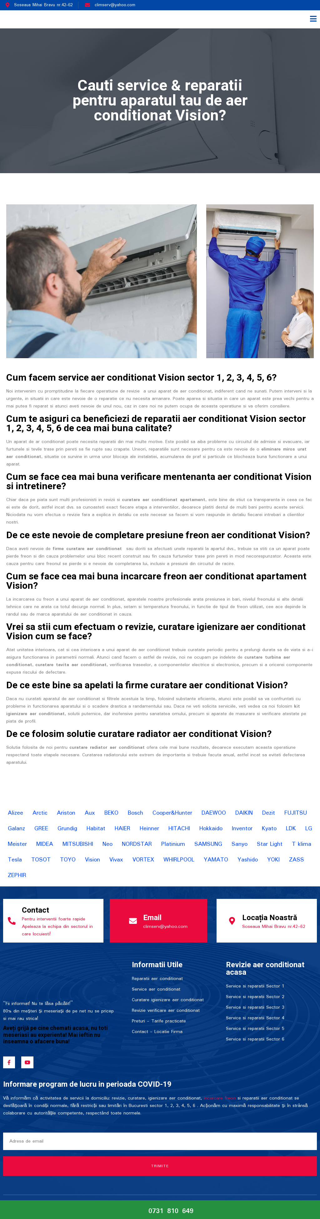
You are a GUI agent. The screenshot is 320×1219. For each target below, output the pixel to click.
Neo (107, 844)
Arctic (40, 813)
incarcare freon (220, 1098)
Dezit (268, 813)
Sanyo (240, 844)
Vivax (116, 860)
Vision (92, 860)
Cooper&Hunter (172, 813)
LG (308, 828)
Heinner (149, 828)
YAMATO (216, 860)
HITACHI (179, 828)
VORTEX (143, 860)
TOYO (68, 860)
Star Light (269, 844)
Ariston (66, 813)
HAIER (122, 828)
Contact (35, 910)
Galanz (16, 828)
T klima (301, 844)
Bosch (135, 813)
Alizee (15, 813)
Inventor (242, 828)
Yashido (248, 860)
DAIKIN (244, 813)
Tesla (15, 860)
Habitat (96, 828)
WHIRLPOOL (178, 860)
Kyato (269, 828)
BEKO (111, 813)
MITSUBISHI (77, 844)
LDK (291, 828)
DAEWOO (214, 813)
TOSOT (41, 860)
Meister (17, 844)
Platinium (173, 844)
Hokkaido (210, 828)
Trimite (160, 1166)
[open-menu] (313, 19)
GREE (41, 828)
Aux (90, 813)
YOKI (273, 860)
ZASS (296, 860)
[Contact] (12, 921)
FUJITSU (295, 813)
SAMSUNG (208, 844)
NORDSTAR (137, 844)
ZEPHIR (17, 875)
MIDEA (44, 844)
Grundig (67, 828)
